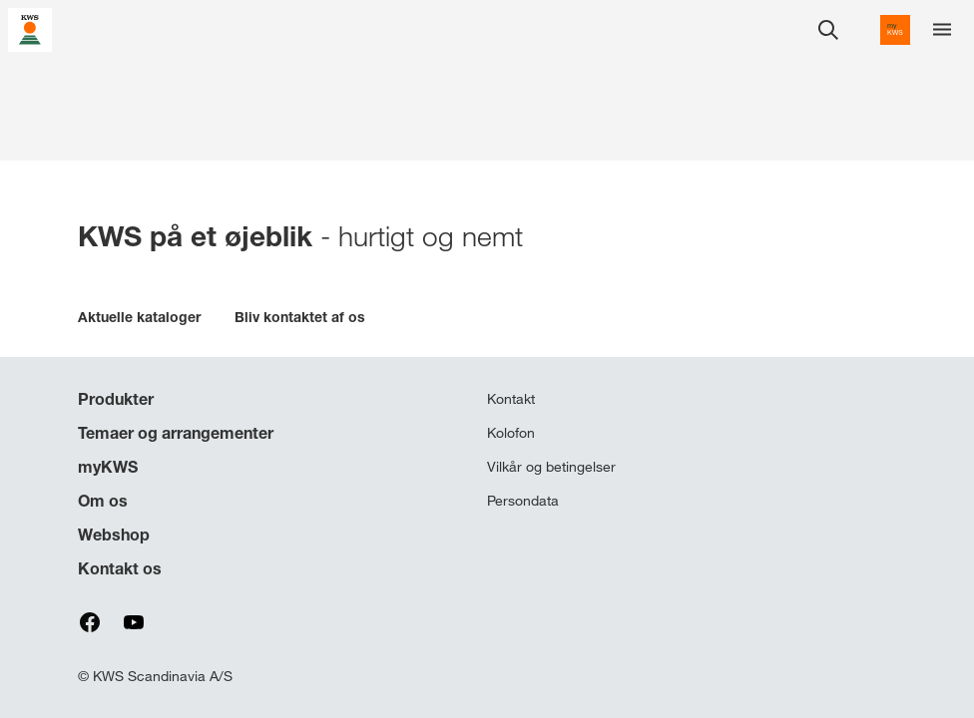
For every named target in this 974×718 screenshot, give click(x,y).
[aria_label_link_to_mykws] (895, 30)
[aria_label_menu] (942, 30)
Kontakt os (120, 568)
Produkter (116, 399)
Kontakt (511, 399)
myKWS (108, 467)
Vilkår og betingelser (551, 467)
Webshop (114, 534)
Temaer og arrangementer (175, 433)
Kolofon (511, 433)
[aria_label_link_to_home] (30, 28)
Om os (103, 501)
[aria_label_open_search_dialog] (828, 30)
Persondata (523, 501)
